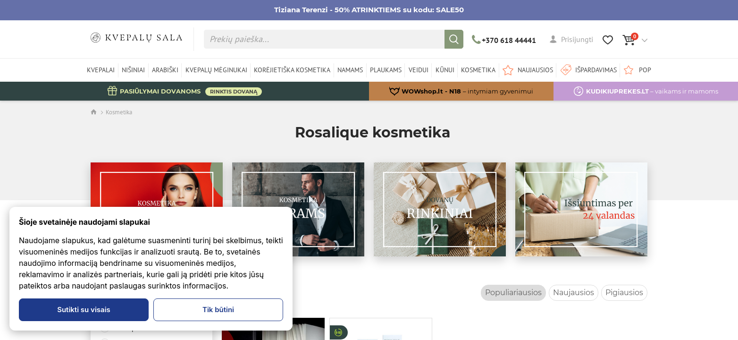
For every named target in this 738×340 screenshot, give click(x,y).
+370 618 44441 (504, 40)
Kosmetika (119, 112)
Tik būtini (218, 309)
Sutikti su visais (83, 309)
